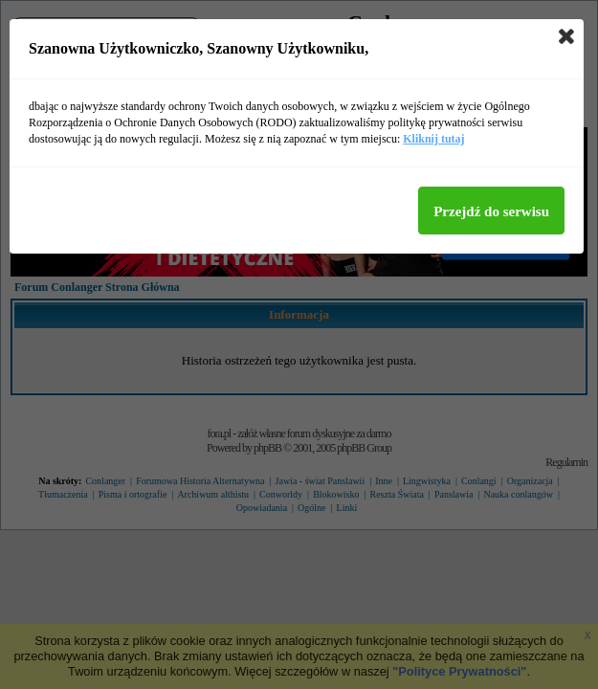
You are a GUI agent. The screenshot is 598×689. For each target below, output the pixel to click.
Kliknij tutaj (433, 138)
